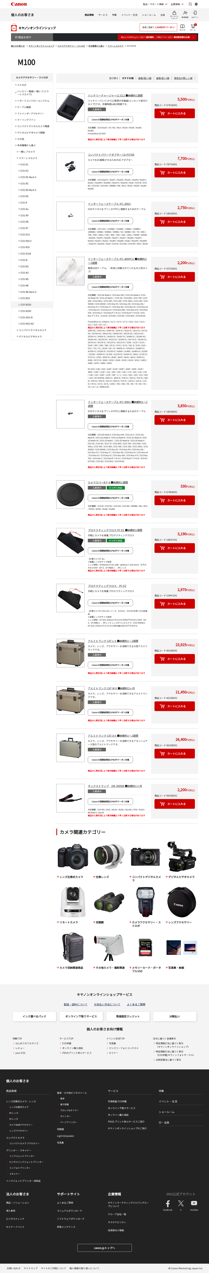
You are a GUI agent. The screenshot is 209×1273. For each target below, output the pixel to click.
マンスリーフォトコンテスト (124, 1048)
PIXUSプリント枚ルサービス (77, 1052)
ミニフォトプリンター (20, 1167)
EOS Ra (24, 209)
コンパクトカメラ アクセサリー (24, 1143)
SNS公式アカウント (181, 1194)
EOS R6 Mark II (28, 190)
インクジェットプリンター (22, 1156)
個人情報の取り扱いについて (84, 1268)
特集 (114, 14)
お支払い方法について (107, 1004)
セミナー (113, 1052)
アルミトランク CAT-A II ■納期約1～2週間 (113, 736)
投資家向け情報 (116, 1230)
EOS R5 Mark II (28, 177)
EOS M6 (25, 285)
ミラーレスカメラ (115, 45)
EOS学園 (66, 1043)
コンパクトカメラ (15, 1137)
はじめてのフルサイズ (26, 1043)
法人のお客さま (17, 1194)
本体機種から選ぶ (96, 45)
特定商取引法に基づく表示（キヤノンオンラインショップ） (173, 1045)
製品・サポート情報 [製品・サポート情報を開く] (153, 4)
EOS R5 (24, 183)
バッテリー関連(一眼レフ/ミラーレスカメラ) (33, 93)
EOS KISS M (27, 317)
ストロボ (21, 85)
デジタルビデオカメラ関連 (31, 132)
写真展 (112, 1043)
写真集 (60, 1142)
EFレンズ (13, 1118)
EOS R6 (24, 196)
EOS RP (25, 215)
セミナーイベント (15, 1226)
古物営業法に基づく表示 (168, 1059)
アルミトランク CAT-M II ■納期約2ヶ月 (111, 688)
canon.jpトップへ (104, 1248)
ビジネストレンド (15, 1218)
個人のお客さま (22, 14)
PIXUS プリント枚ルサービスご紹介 (126, 1121)
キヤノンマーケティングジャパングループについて (128, 1204)
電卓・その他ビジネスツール (72, 1092)
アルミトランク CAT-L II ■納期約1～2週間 (113, 641)
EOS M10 (25, 298)
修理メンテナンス (66, 1226)
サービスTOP (66, 1038)
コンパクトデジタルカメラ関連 (33, 126)
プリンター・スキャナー (18, 1150)
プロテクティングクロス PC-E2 (107, 586)
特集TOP (17, 1038)
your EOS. (20, 1052)
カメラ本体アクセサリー (21, 1124)
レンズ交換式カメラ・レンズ (21, 1101)
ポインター (65, 1116)
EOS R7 (24, 228)
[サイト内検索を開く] (190, 4)
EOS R (24, 202)
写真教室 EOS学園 (117, 1101)
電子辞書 (64, 1104)
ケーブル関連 (24, 107)
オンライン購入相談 (72, 1048)
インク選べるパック (34, 1016)
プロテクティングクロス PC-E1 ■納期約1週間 (115, 530)
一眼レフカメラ (27, 151)
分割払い (174, 1016)
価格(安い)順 (162, 78)
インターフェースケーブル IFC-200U (109, 204)
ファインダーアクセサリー (30, 113)
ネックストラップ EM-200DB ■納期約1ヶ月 (115, 786)
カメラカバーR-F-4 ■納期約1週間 (108, 482)
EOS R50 (25, 247)
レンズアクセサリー (18, 1130)
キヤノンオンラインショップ (41, 45)
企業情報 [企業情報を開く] (175, 4)
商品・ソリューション (17, 1202)
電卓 (62, 1098)
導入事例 (10, 1210)
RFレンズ (13, 1112)
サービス (103, 14)
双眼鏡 (60, 1129)
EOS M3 (25, 272)
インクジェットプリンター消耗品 (23, 1180)
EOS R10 (25, 234)
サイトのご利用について (53, 1268)
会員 (162, 14)
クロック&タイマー (69, 1110)
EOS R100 (26, 253)
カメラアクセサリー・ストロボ (71, 45)
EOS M (24, 260)
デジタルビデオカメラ (30, 336)
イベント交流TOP (115, 1038)
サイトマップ (31, 1268)
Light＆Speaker (65, 1135)
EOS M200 (26, 311)
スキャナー (14, 1173)
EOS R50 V (26, 241)
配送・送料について (76, 1004)
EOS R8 (24, 221)
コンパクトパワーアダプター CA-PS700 (111, 155)
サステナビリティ (117, 1222)
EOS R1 (24, 164)
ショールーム (149, 14)
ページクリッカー (68, 1122)
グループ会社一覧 (117, 1214)
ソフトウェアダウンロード (71, 1218)
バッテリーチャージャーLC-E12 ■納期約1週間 (115, 95)
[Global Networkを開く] (196, 4)
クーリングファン (26, 119)
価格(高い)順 (144, 78)
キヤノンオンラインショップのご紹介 (127, 1128)
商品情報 (89, 14)
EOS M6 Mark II (28, 292)
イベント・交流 (129, 14)
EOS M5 (25, 279)
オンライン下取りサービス (81, 1016)
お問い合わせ (14, 1268)
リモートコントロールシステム (33, 100)
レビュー (20, 1048)
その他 (20, 139)
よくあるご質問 (136, 1004)
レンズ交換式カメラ (19, 1107)
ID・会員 (164, 1122)
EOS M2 (25, 266)
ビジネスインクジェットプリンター (26, 1161)
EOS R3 (24, 170)
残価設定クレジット (128, 1016)
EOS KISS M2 (27, 323)
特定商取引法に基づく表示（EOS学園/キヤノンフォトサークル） (175, 1053)
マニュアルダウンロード (69, 1210)
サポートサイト (68, 1194)
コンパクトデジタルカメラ (32, 330)
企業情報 (114, 1194)
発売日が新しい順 (183, 78)
